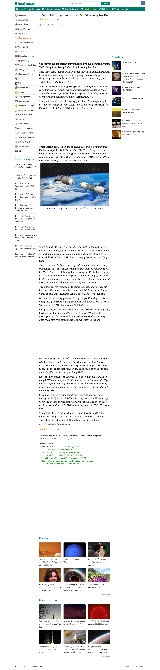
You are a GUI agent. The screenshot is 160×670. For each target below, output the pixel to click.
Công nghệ (34, 9)
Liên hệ (35, 666)
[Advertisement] (74, 44)
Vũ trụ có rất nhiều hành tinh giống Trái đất (58, 449)
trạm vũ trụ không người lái (63, 438)
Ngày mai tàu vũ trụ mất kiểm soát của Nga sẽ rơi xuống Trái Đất (67, 461)
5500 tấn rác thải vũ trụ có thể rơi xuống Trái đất (60, 446)
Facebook (43, 666)
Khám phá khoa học (51, 9)
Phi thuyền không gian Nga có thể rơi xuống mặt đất (61, 455)
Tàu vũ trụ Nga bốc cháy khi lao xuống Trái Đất (60, 464)
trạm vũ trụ (52, 435)
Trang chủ (21, 9)
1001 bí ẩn (104, 9)
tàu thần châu (45, 438)
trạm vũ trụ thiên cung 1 (68, 435)
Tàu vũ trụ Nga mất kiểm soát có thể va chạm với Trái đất (63, 458)
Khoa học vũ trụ (88, 9)
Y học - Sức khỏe (120, 9)
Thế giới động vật (70, 9)
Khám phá (46, 25)
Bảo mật (27, 666)
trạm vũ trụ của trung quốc (90, 435)
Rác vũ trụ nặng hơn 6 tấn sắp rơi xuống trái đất (60, 452)
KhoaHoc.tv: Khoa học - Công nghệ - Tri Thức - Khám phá (27, 3)
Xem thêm (106, 594)
